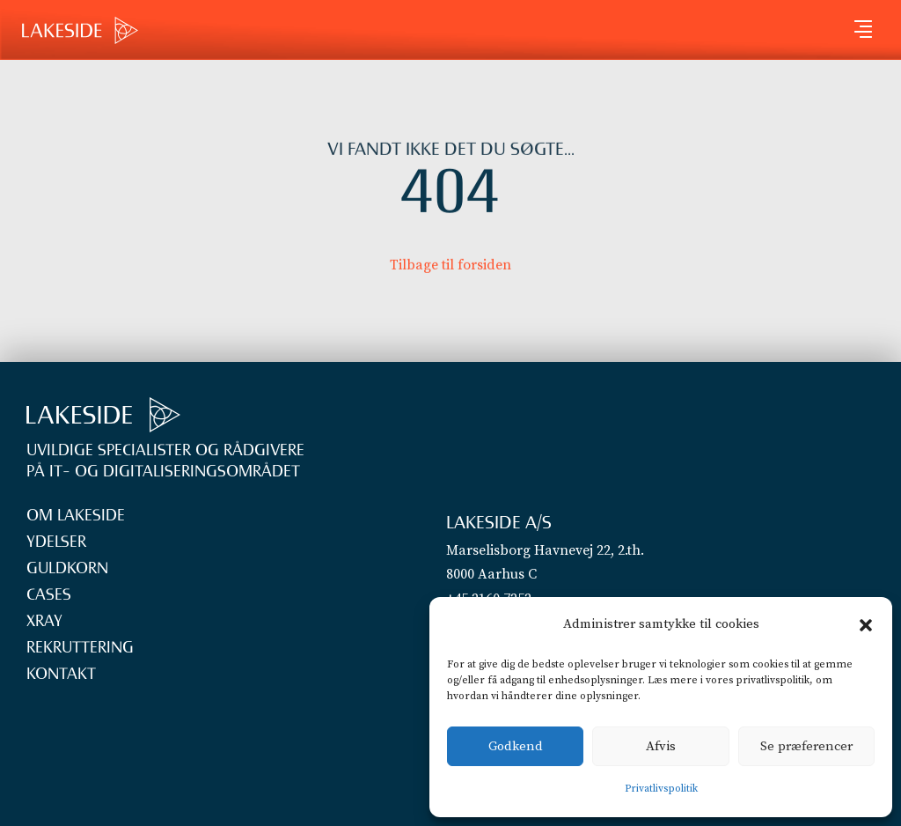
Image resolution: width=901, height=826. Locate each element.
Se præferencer (806, 746)
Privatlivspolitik (661, 788)
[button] (866, 625)
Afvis (661, 746)
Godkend (515, 746)
